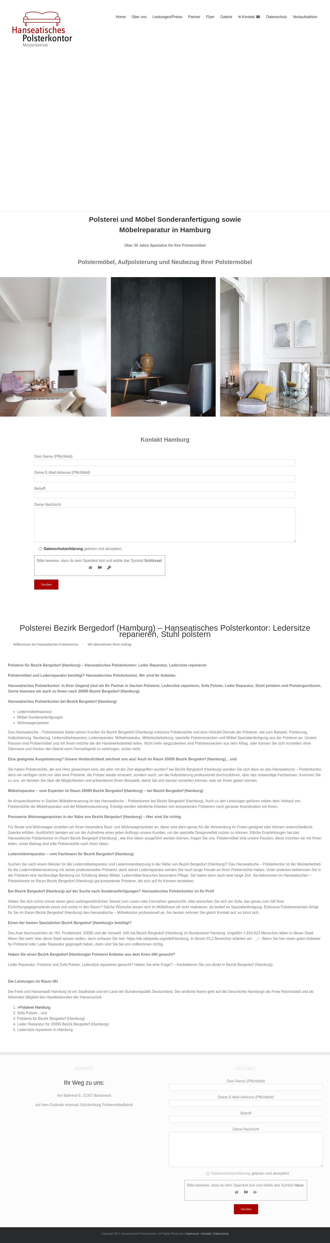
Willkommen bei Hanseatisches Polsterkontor (46, 644)
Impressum (192, 1233)
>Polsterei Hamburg (33, 1007)
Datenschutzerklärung (63, 549)
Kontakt (206, 1233)
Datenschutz (221, 1233)
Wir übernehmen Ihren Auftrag (109, 644)
